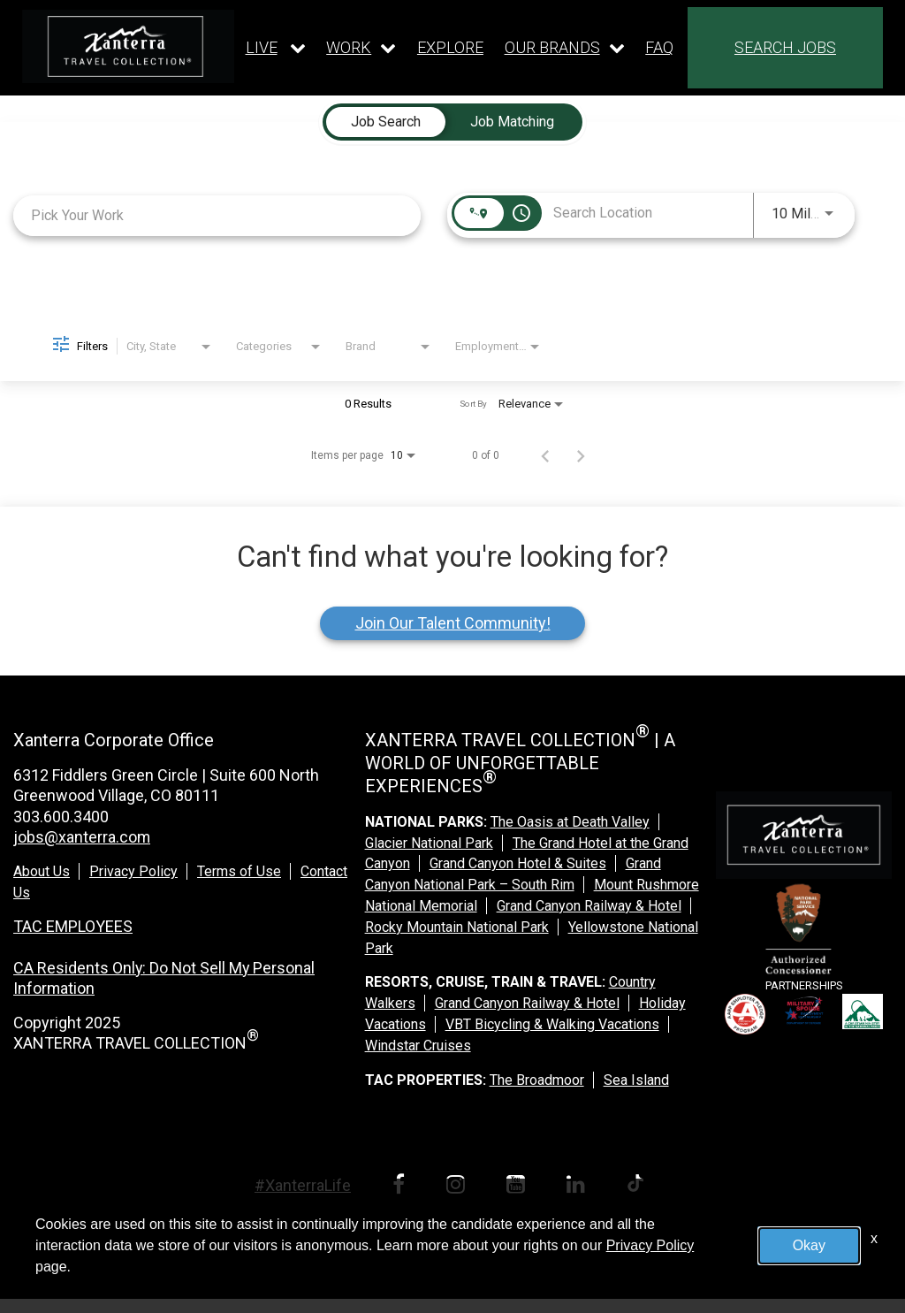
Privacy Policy (133, 871)
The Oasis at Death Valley (570, 821)
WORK (348, 47)
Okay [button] (809, 1245)
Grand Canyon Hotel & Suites (518, 863)
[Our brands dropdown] (565, 48)
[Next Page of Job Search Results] (580, 455)
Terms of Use (239, 871)
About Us (41, 871)
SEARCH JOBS (785, 47)
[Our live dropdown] (276, 48)
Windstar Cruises (418, 1045)
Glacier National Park (429, 843)
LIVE (262, 47)
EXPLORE (450, 48)
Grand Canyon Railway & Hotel (589, 905)
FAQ (659, 48)
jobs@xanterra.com (82, 837)
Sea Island (636, 1080)
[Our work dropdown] (361, 48)
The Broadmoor (537, 1080)
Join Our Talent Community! (453, 623)
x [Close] (874, 1238)
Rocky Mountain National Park (457, 927)
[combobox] (217, 215)
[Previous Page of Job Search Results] (545, 455)
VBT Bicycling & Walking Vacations (552, 1024)
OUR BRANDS (552, 47)
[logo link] (128, 46)
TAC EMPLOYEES (73, 926)
